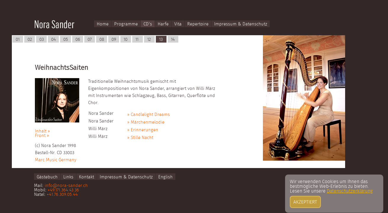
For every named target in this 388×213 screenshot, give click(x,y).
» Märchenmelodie (145, 122)
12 (149, 39)
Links (68, 177)
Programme (126, 24)
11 (136, 39)
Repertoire (197, 24)
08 (101, 39)
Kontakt (86, 177)
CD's (147, 24)
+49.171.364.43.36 (63, 190)
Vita (178, 24)
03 (41, 39)
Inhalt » (42, 131)
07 (90, 39)
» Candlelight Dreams (148, 114)
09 (113, 39)
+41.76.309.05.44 (62, 194)
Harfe (163, 24)
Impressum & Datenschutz (240, 24)
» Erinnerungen (142, 130)
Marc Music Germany (55, 160)
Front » (42, 135)
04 (53, 39)
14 (173, 39)
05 (65, 39)
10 (125, 39)
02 (30, 39)
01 (18, 39)
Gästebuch (47, 177)
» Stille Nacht (140, 137)
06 (77, 39)
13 (161, 39)
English (165, 177)
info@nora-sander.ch (66, 185)
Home (103, 24)
